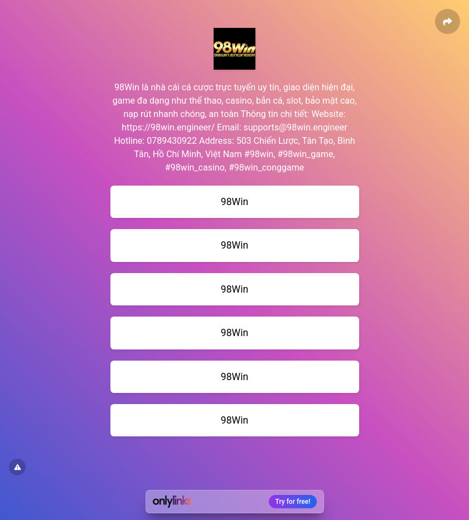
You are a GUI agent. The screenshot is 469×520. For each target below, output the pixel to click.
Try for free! (293, 502)
